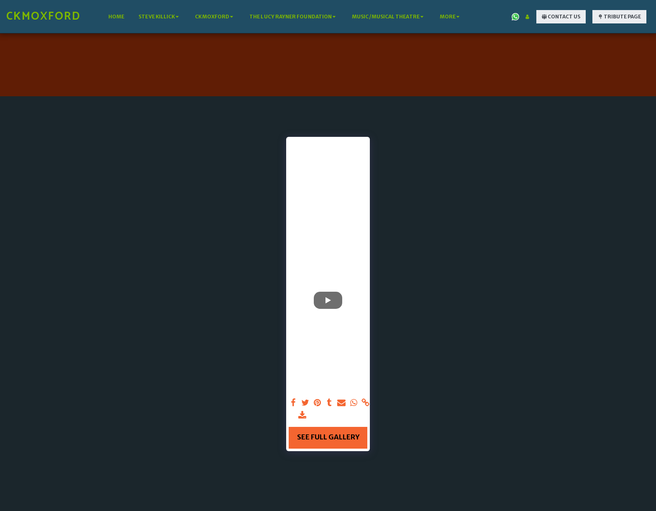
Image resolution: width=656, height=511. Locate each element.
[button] (159, 17)
